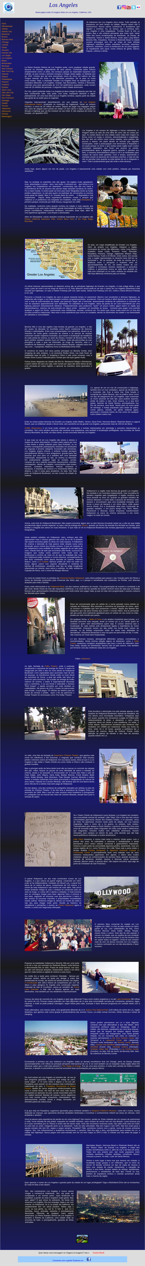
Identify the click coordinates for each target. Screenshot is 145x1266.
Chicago (5, 42)
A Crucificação (31, 983)
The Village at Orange (71, 1066)
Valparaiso (6, 108)
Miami (4, 61)
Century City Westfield (105, 1045)
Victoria (5, 114)
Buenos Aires (7, 39)
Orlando (5, 74)
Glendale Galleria (120, 1047)
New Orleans (7, 69)
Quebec (5, 87)
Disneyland (86, 200)
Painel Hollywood (66, 905)
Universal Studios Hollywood (72, 578)
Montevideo (7, 63)
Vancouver (6, 111)
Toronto (5, 106)
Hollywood (85, 659)
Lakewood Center (114, 1040)
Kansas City (7, 53)
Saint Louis (6, 90)
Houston (5, 50)
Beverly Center (124, 1042)
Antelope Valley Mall (99, 1049)
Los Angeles (7, 58)
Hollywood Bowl (57, 586)
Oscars (85, 525)
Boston (5, 37)
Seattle (5, 103)
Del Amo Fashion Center (123, 1038)
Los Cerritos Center (130, 1049)
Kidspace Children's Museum (104, 1111)
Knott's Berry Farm (65, 219)
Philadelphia (7, 79)
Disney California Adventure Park (40, 219)
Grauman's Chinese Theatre (66, 755)
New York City (8, 71)
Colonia (5, 45)
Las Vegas (6, 55)
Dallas (4, 47)
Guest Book (98, 1252)
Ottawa (5, 76)
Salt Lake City (7, 92)
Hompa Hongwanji (97, 850)
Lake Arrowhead (123, 999)
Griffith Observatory (33, 428)
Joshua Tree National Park (96, 1010)
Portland (5, 84)
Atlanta (5, 29)
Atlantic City (7, 31)
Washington (7, 116)
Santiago (5, 100)
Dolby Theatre (51, 666)
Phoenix (5, 82)
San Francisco (8, 98)
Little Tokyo (78, 839)
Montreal (5, 66)
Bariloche (6, 34)
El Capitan (44, 562)
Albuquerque (7, 26)
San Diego (6, 95)
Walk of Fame (96, 619)
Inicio (4, 23)
